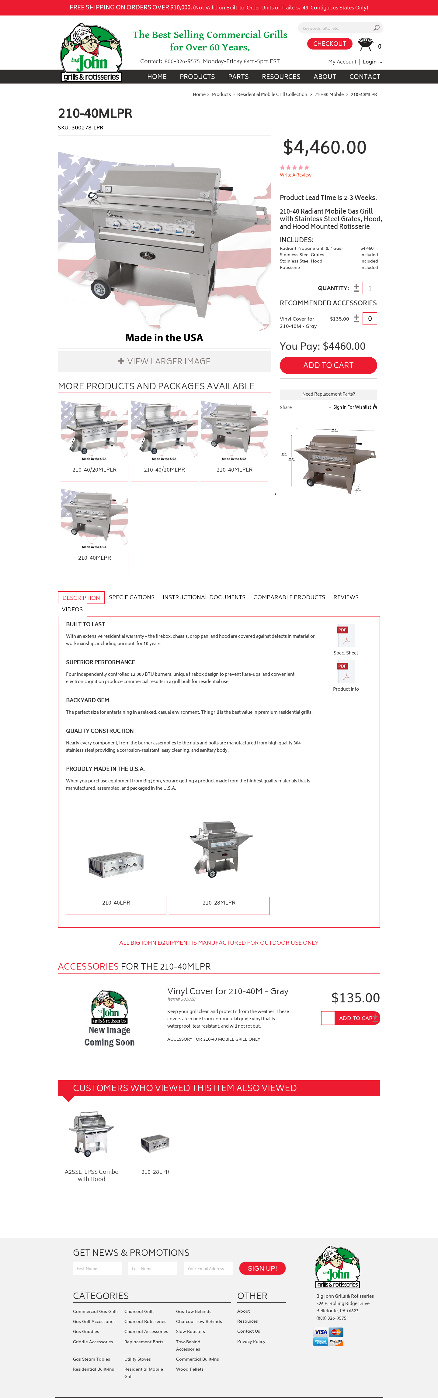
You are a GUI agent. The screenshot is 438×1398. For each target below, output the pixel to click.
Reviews (336, 598)
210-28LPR (155, 1160)
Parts (238, 77)
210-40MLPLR (235, 470)
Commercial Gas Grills (96, 1299)
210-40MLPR (94, 558)
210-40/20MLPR (164, 470)
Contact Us (248, 1317)
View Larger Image (168, 362)
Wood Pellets (189, 1351)
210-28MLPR (219, 891)
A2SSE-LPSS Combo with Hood (92, 1164)
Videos (366, 598)
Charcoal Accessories (146, 1317)
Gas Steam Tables (91, 1342)
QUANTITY (332, 289)
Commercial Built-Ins (197, 1342)
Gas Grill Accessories (94, 1308)
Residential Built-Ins (93, 1351)
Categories (101, 1284)
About (325, 77)
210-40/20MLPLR (94, 470)
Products (197, 77)
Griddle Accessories (93, 1326)
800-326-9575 (182, 62)
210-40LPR (116, 891)
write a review (295, 175)
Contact (365, 77)
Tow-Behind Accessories (188, 1329)
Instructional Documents (199, 598)
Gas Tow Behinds (193, 1299)
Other (252, 1284)
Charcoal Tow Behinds (199, 1308)
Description (80, 598)
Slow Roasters (190, 1317)
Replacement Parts (143, 1326)
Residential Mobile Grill (148, 1351)
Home (157, 77)
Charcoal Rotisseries (145, 1308)
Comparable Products (282, 598)
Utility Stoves (137, 1342)
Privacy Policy (251, 1326)
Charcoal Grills (139, 1299)
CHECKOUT (329, 45)
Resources (281, 77)
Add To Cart (357, 1005)
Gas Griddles (86, 1317)
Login (370, 62)
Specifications (128, 598)
